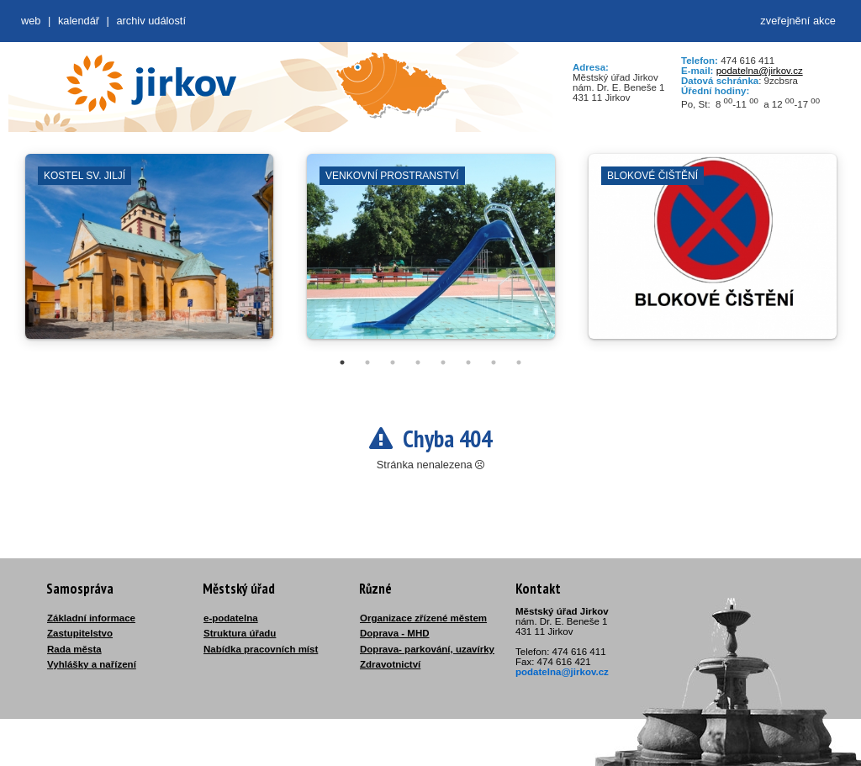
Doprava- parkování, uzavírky (427, 649)
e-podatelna (230, 618)
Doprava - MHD (395, 633)
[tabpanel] (149, 254)
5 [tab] (443, 362)
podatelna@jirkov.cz (759, 71)
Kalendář (78, 20)
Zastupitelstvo (80, 633)
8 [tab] (518, 362)
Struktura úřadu (239, 633)
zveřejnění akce (798, 20)
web (30, 20)
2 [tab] (367, 362)
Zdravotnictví (390, 664)
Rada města (74, 649)
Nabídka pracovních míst (260, 649)
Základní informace (91, 618)
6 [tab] (468, 362)
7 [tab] (493, 362)
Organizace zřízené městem (423, 618)
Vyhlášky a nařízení (91, 664)
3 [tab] (392, 362)
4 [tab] (417, 362)
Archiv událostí (151, 20)
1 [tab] (342, 362)
